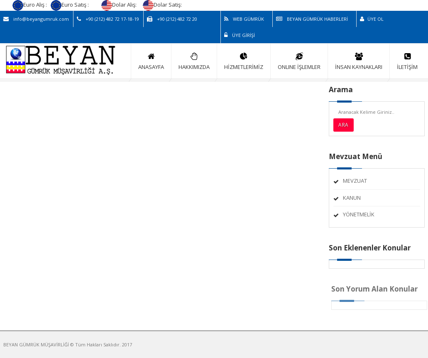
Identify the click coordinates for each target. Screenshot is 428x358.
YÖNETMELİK (358, 214)
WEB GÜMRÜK (244, 19)
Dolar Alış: (119, 4)
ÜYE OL (372, 19)
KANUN (352, 197)
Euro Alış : (30, 4)
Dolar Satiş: (163, 4)
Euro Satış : (70, 4)
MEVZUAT (355, 180)
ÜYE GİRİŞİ (239, 35)
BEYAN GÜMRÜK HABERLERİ (312, 19)
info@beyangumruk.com (36, 19)
